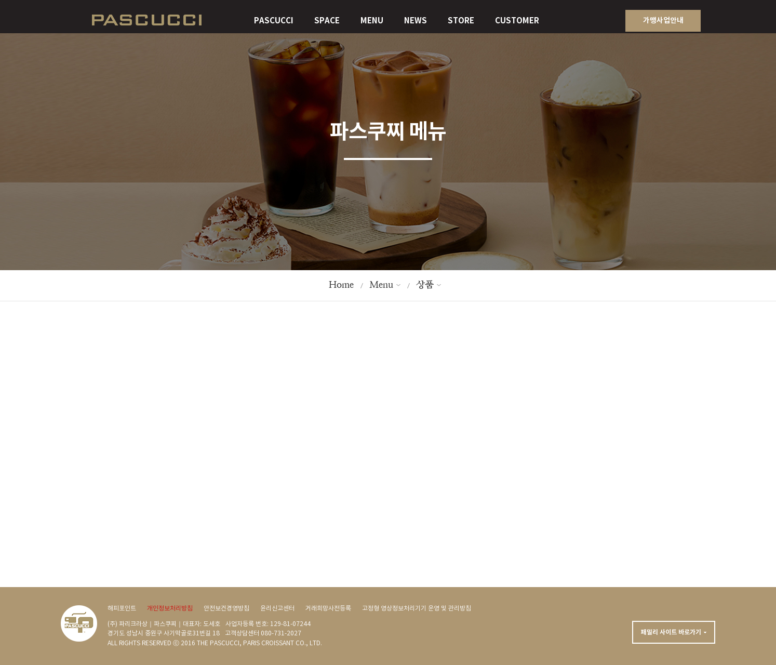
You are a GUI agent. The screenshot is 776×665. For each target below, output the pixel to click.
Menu (381, 284)
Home (341, 284)
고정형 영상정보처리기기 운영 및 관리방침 (416, 608)
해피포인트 (122, 608)
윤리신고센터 (277, 608)
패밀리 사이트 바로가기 (671, 632)
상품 (425, 284)
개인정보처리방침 (170, 608)
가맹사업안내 (663, 20)
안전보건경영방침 (226, 608)
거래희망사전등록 (328, 608)
